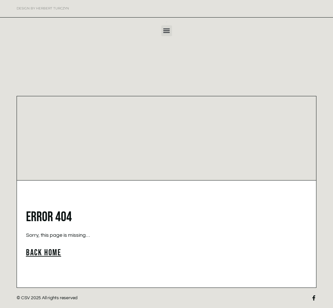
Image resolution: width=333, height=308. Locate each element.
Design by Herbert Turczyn (43, 8)
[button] (166, 30)
